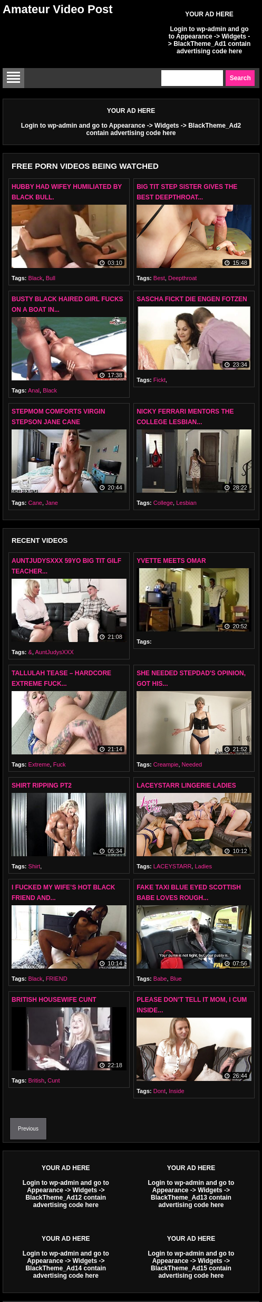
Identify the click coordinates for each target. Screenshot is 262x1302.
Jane (51, 503)
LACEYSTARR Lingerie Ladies (186, 785)
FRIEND (56, 978)
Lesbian (186, 503)
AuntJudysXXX (54, 652)
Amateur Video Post (58, 9)
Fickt (159, 380)
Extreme (39, 764)
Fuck (59, 764)
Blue (176, 978)
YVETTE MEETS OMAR (171, 560)
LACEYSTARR (172, 866)
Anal (34, 390)
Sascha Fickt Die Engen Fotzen (192, 299)
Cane (35, 503)
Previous (28, 1129)
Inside (176, 1091)
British (36, 1080)
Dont (159, 1091)
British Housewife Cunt (54, 999)
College (163, 503)
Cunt (53, 1080)
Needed (192, 764)
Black (35, 278)
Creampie (166, 764)
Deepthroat (182, 278)
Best (159, 278)
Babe (160, 978)
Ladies (203, 866)
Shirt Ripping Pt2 (42, 785)
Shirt (34, 866)
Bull (50, 278)
